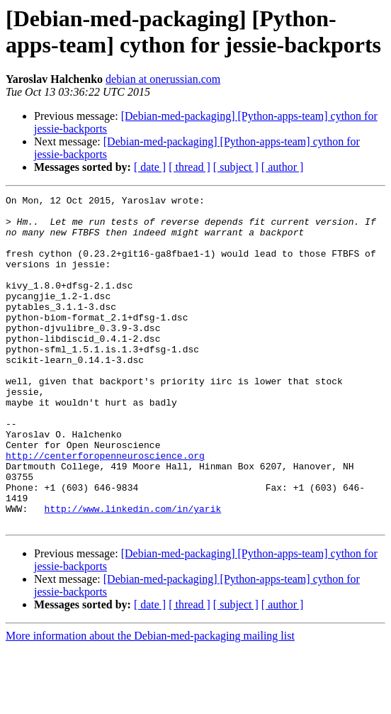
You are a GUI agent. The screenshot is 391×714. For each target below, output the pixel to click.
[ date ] (150, 167)
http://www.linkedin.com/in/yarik (133, 572)
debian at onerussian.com (163, 79)
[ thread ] (189, 167)
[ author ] (282, 167)
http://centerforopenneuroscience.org (105, 508)
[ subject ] (236, 167)
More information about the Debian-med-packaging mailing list (150, 702)
